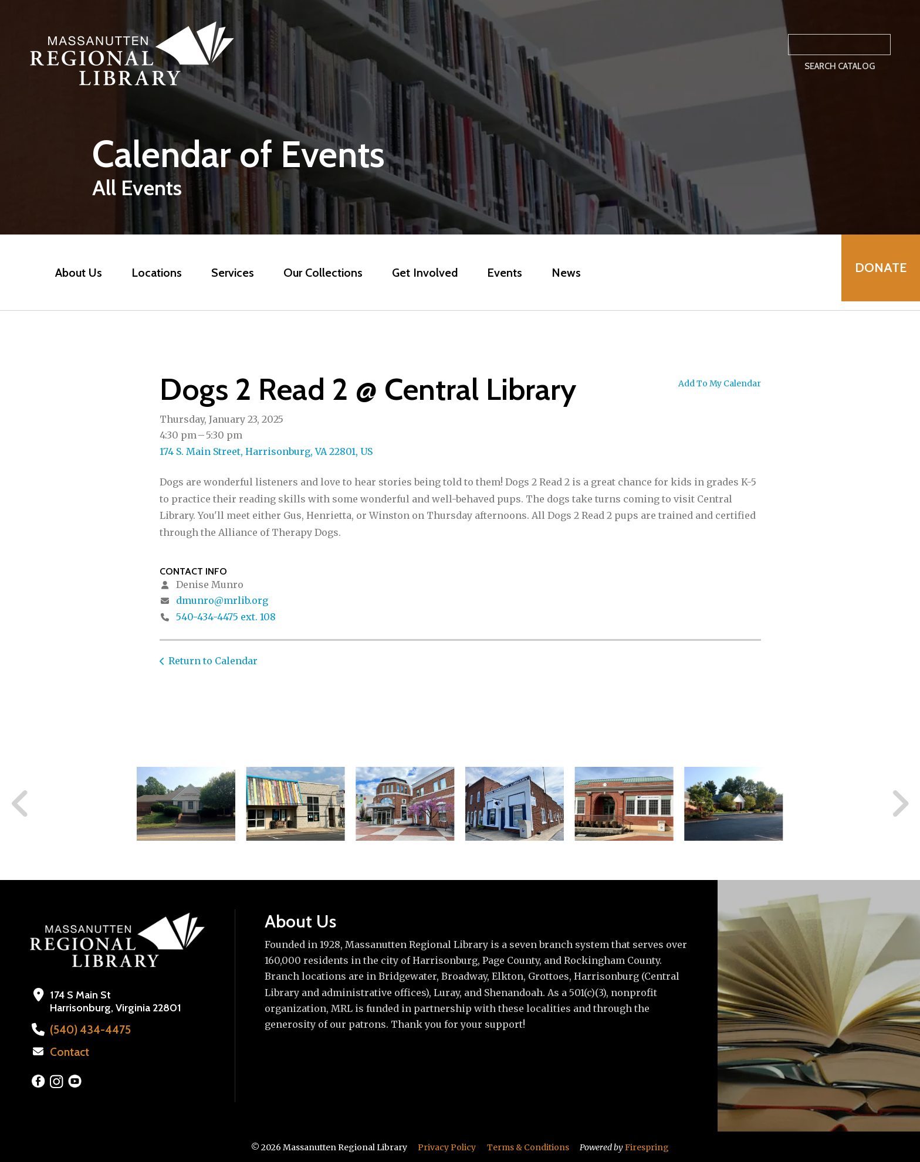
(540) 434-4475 (86, 1029)
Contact (68, 1051)
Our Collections (318, 273)
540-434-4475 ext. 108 (226, 617)
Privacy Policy (447, 1146)
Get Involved (421, 273)
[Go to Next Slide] (900, 803)
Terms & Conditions (528, 1146)
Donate (876, 272)
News (562, 273)
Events (500, 273)
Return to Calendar (213, 661)
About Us (74, 273)
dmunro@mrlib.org (222, 600)
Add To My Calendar (719, 383)
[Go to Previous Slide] (20, 803)
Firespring (647, 1146)
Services (228, 273)
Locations (152, 273)
